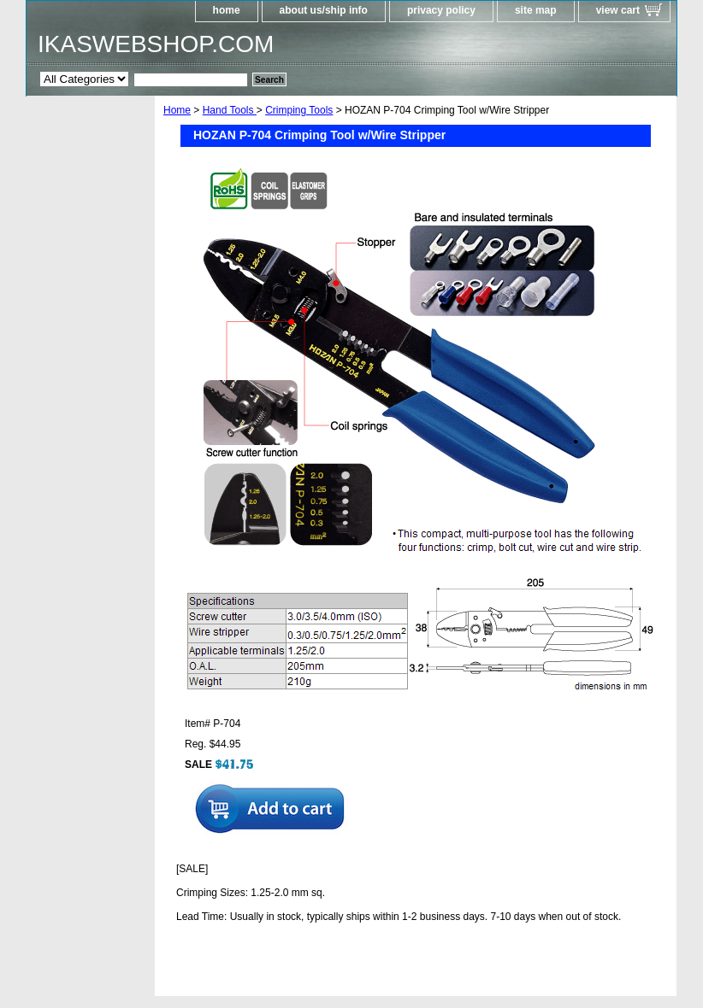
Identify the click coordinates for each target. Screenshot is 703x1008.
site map (536, 10)
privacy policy (441, 10)
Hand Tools (230, 110)
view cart (618, 10)
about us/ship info (324, 10)
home (226, 10)
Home (177, 110)
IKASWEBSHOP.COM (156, 44)
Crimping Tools (299, 110)
